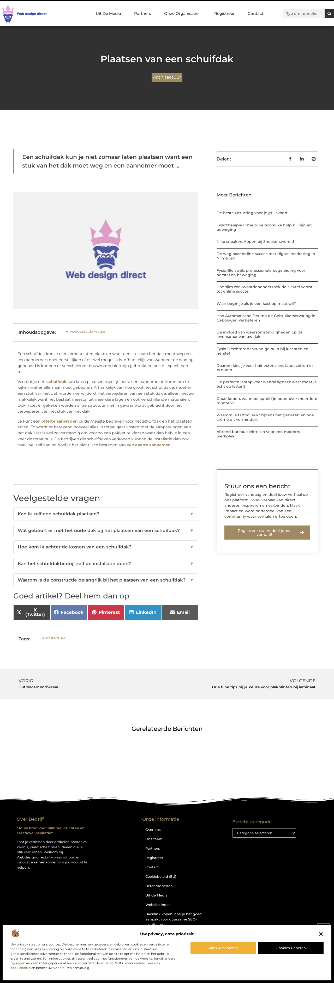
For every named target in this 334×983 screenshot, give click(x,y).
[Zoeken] (329, 13)
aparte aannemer (152, 444)
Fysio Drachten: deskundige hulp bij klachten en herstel (263, 351)
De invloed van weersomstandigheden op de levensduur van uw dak (260, 334)
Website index (157, 904)
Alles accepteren (223, 948)
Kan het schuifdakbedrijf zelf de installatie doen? (106, 563)
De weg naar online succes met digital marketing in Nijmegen (266, 256)
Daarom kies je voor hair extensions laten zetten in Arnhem (265, 367)
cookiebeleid (20, 968)
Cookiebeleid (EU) (160, 876)
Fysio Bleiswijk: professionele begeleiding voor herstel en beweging (261, 272)
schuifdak (57, 381)
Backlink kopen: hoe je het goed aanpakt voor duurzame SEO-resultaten (173, 919)
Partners (142, 13)
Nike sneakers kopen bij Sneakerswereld (255, 241)
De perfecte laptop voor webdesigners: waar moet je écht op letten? (267, 384)
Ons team (154, 839)
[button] (321, 934)
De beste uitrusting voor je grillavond (252, 213)
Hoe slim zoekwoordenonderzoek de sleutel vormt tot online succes (265, 289)
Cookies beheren (291, 948)
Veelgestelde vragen (88, 331)
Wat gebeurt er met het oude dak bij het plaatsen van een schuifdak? (106, 530)
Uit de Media (156, 895)
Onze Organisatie (182, 13)
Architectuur (167, 77)
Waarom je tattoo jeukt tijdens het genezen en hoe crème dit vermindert (265, 417)
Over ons (153, 829)
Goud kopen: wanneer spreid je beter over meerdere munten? (267, 400)
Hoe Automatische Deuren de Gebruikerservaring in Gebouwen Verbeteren (266, 318)
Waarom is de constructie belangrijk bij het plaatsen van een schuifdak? (106, 580)
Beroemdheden (159, 886)
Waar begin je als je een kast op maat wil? (256, 303)
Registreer (224, 13)
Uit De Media (108, 13)
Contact (256, 13)
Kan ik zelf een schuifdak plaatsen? (106, 514)
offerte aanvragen (59, 421)
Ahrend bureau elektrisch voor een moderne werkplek (259, 433)
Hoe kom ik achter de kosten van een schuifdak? (106, 547)
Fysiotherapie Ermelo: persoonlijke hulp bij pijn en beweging (264, 227)
